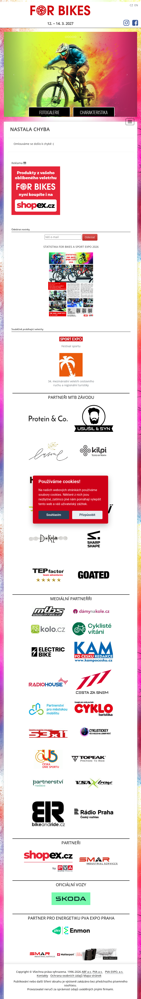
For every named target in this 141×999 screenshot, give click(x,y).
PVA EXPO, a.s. (114, 972)
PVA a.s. (98, 972)
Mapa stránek (92, 975)
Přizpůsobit (87, 515)
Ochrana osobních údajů (66, 975)
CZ (131, 5)
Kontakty (42, 975)
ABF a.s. (87, 972)
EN (136, 5)
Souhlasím (53, 515)
